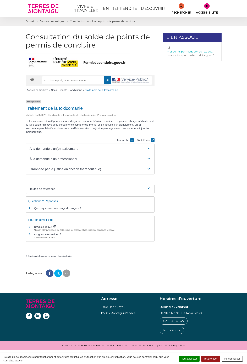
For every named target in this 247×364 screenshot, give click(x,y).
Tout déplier (146, 140)
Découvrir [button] (153, 8)
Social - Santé (59, 90)
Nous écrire (172, 330)
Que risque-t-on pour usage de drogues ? (57, 208)
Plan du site (116, 345)
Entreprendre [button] (120, 8)
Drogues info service (48, 234)
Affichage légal (176, 345)
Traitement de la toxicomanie (101, 90)
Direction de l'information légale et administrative (50, 256)
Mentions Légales (152, 345)
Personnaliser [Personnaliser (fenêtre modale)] (232, 358)
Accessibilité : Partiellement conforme (83, 345)
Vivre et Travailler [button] (86, 8)
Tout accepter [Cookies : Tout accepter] (189, 358)
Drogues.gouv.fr (45, 226)
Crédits (133, 345)
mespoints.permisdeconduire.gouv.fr (191, 52)
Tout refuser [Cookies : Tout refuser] (210, 358)
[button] (90, 149)
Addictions (76, 90)
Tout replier (125, 140)
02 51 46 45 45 (173, 321)
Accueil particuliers (38, 90)
